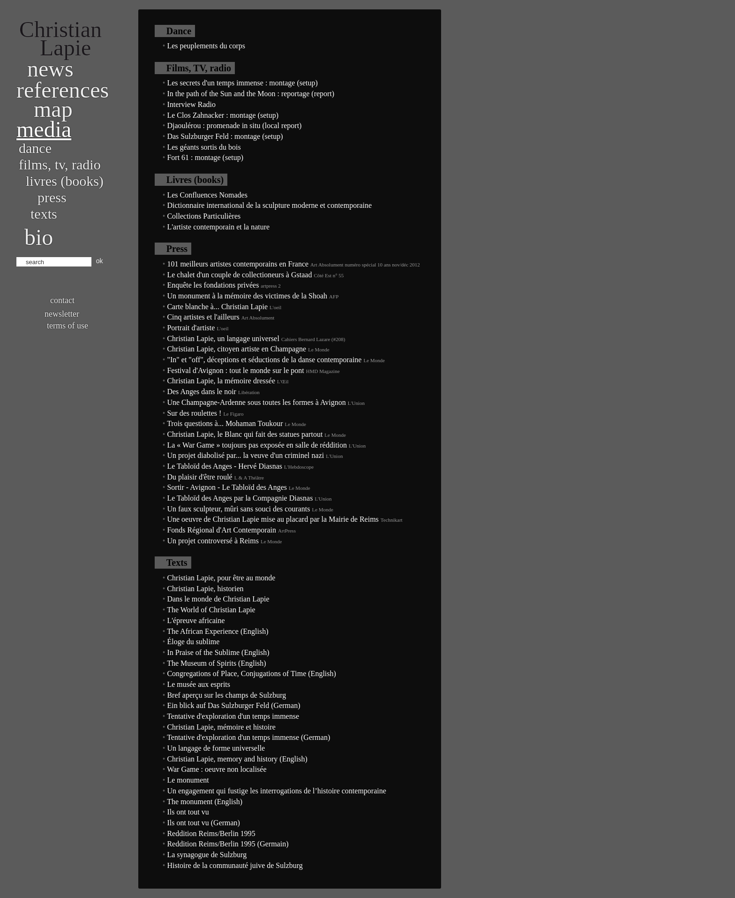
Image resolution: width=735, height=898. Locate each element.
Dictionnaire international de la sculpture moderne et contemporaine (269, 205)
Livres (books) (65, 181)
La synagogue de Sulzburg (207, 855)
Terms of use (67, 325)
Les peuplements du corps (206, 46)
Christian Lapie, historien (205, 589)
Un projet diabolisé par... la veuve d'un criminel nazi (245, 455)
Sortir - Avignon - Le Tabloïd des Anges (227, 487)
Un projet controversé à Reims (213, 541)
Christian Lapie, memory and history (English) (237, 759)
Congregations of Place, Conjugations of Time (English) (251, 673)
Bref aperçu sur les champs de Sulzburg (226, 695)
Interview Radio (191, 104)
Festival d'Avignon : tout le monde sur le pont (235, 370)
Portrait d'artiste (191, 328)
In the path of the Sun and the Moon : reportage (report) (250, 94)
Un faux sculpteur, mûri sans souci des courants (238, 509)
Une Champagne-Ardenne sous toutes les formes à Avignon (256, 402)
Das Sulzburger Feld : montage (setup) (225, 136)
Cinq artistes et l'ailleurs (203, 317)
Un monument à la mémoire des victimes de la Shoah (247, 296)
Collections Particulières (203, 216)
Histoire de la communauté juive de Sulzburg (234, 865)
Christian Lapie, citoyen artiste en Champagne (236, 349)
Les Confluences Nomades (207, 195)
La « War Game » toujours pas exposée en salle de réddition (257, 445)
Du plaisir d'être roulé (199, 477)
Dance (35, 148)
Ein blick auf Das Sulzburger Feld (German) (233, 705)
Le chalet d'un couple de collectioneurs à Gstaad (239, 275)
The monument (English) (204, 802)
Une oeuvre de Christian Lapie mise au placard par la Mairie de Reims (272, 519)
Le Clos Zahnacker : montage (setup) (222, 115)
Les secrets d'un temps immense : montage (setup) (242, 83)
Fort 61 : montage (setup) (205, 157)
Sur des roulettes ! (194, 413)
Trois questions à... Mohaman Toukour (225, 423)
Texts (43, 213)
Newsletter (62, 314)
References (62, 89)
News (50, 68)
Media (43, 129)
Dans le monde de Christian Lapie (218, 599)
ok (99, 261)
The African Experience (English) (217, 631)
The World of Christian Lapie (211, 610)
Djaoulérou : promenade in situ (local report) (234, 125)
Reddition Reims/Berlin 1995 (211, 833)
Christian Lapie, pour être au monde (221, 578)
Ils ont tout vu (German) (203, 823)
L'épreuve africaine (196, 620)
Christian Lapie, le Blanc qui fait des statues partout (244, 434)
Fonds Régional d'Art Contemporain (221, 530)
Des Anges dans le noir (201, 392)
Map (53, 109)
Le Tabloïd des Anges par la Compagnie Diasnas (240, 498)
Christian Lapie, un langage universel (223, 338)
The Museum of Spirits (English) (216, 663)
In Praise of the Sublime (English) (218, 652)
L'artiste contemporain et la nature (218, 227)
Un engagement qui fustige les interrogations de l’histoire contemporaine (276, 791)
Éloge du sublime (193, 642)
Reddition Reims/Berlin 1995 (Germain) (227, 844)
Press (52, 197)
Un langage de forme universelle (216, 748)
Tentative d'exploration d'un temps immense (233, 716)
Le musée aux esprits (198, 684)
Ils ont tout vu (188, 812)
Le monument (188, 780)
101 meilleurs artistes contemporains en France (237, 264)
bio (38, 237)
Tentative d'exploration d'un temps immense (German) (248, 737)
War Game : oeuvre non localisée (216, 769)
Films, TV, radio (60, 164)
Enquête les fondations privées (213, 285)
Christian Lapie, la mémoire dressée (221, 381)
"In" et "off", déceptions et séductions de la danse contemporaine (264, 360)
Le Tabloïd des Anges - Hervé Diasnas (224, 466)
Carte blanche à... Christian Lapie (217, 307)
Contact (62, 300)
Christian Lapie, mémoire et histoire (221, 727)
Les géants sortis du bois (203, 147)
